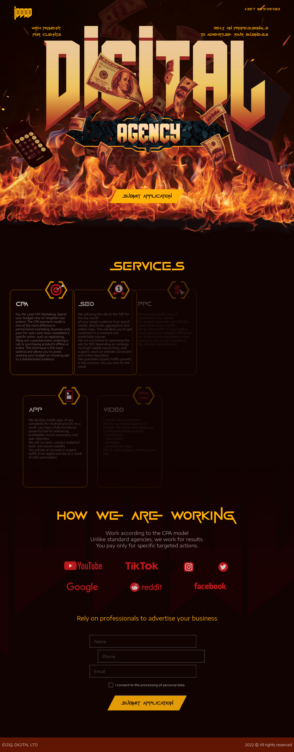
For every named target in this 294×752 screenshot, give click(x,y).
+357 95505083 (262, 9)
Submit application (147, 703)
